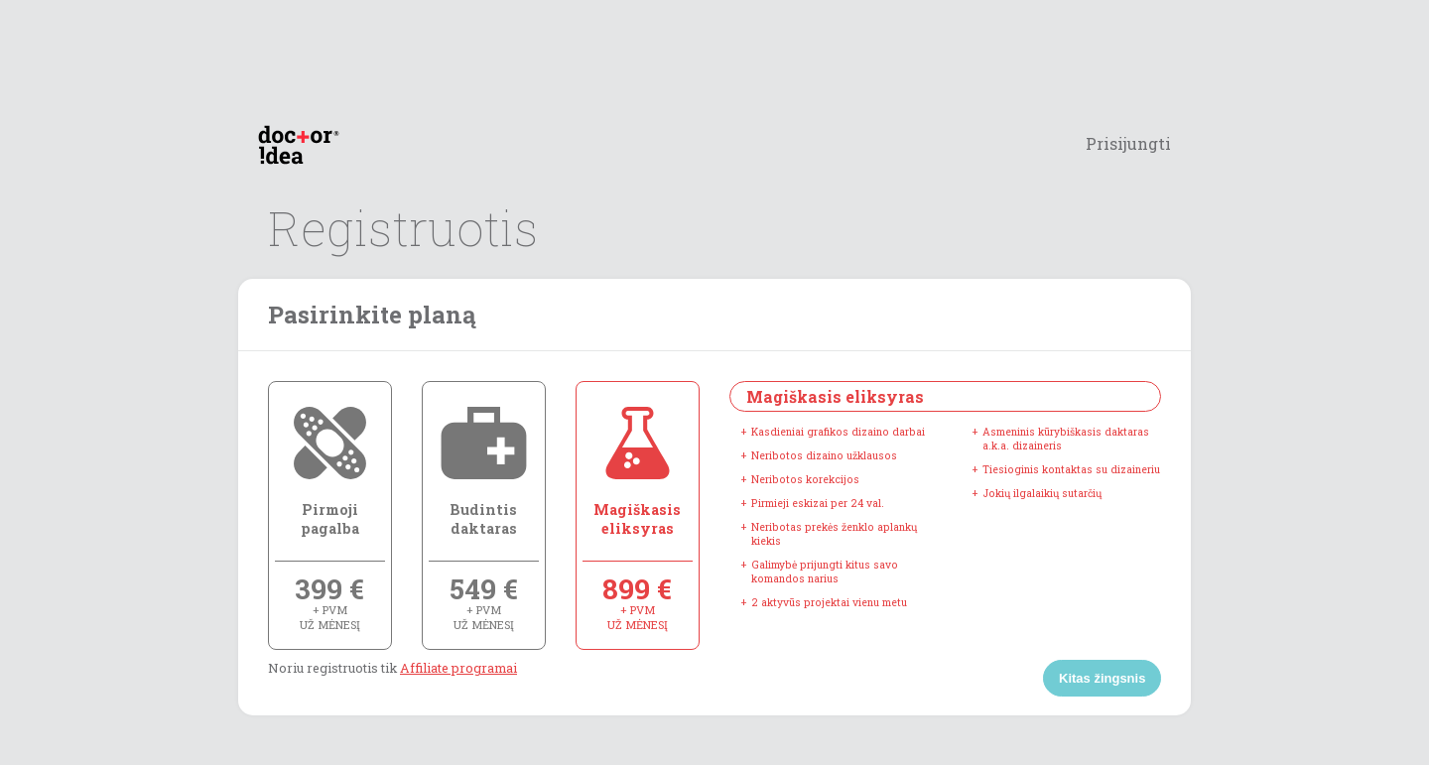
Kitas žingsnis (1102, 678)
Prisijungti (1128, 143)
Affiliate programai (458, 668)
